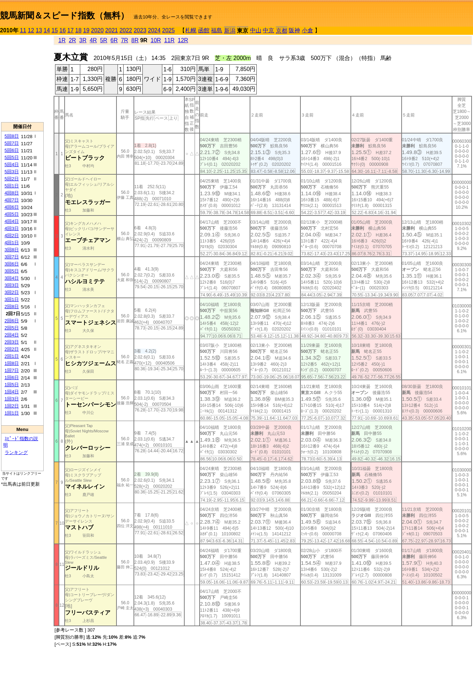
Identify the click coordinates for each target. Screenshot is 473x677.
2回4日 (12, 335)
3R (82, 40)
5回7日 (12, 143)
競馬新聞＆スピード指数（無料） (64, 15)
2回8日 (12, 306)
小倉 (307, 30)
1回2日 (12, 406)
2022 (125, 30)
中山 (255, 30)
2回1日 (12, 356)
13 (39, 30)
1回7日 (12, 370)
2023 (140, 30)
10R (156, 40)
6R (114, 40)
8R (134, 40)
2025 (168, 30)
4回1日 (12, 242)
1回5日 (12, 384)
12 (31, 30)
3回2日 (12, 292)
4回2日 (12, 235)
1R (61, 40)
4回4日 (12, 221)
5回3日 (12, 171)
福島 (216, 30)
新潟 (229, 31)
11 (23, 30)
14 (47, 30)
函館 (204, 30)
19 (86, 30)
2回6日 (12, 320)
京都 (281, 31)
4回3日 (12, 228)
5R (103, 40)
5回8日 (12, 136)
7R (124, 40)
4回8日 (12, 193)
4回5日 (12, 214)
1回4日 (12, 391)
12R (183, 40)
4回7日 (12, 200)
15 (54, 30)
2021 (111, 30)
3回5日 (12, 271)
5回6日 (12, 150)
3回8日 (12, 249)
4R (93, 40)
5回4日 (12, 164)
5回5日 (12, 157)
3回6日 (12, 264)
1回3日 (12, 399)
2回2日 (12, 349)
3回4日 (12, 278)
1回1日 (12, 413)
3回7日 (12, 257)
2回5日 (12, 328)
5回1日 (12, 186)
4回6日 (12, 207)
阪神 (294, 30)
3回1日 (12, 299)
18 (78, 30)
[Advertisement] (22, 78)
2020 (97, 30)
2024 (154, 30)
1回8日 (12, 363)
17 (70, 30)
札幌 (190, 30)
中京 (268, 30)
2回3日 (12, 342)
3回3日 (12, 285)
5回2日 (12, 178)
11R (169, 40)
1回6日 (12, 377)
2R (72, 40)
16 (62, 30)
